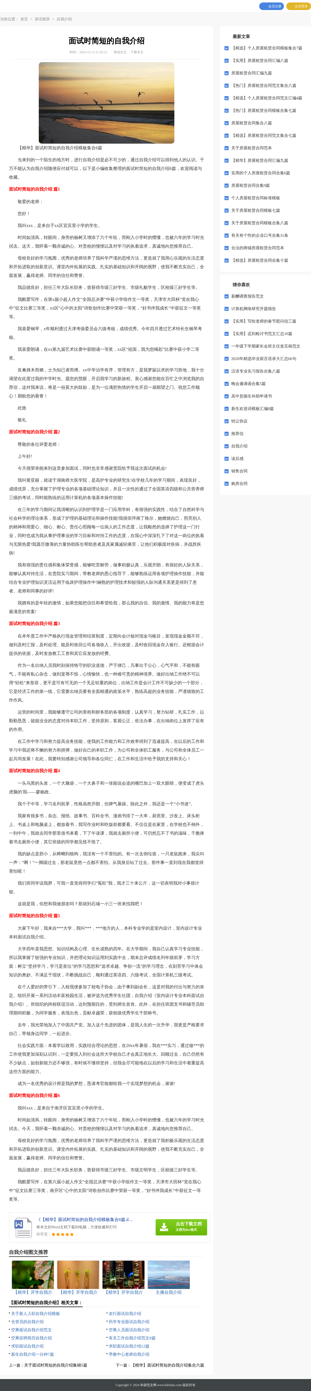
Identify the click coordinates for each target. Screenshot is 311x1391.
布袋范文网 (148, 1385)
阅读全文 (120, 52)
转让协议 (239, 421)
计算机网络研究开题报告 (253, 309)
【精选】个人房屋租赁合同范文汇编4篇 (267, 98)
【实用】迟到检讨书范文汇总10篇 (261, 334)
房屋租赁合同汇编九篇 (251, 73)
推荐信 (237, 433)
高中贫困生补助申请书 (251, 396)
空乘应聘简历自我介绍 (31, 1338)
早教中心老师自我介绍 (129, 1354)
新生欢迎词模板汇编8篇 (252, 408)
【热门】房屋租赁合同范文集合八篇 (263, 85)
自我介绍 (64, 19)
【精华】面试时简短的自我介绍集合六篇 (167, 1365)
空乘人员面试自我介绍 (129, 1330)
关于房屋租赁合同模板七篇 (255, 210)
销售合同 (239, 471)
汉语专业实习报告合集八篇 (255, 371)
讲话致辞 (42, 19)
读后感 (237, 458)
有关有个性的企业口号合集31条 (259, 235)
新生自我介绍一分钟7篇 (32, 1354)
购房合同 (239, 483)
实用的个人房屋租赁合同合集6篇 (260, 173)
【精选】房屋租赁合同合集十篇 (259, 260)
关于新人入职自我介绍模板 (35, 1313)
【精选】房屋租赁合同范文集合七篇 (263, 135)
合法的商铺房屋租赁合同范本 (257, 248)
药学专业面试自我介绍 (129, 1322)
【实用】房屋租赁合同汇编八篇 (259, 60)
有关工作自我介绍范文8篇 (132, 1338)
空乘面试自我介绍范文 (31, 1330)
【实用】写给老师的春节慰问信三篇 (263, 321)
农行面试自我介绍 (125, 1313)
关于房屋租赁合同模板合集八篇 (259, 223)
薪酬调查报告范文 (247, 296)
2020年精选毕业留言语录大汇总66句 (263, 359)
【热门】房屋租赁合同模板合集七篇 (263, 110)
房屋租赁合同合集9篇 (250, 185)
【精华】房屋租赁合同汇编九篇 (259, 160)
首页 (24, 19)
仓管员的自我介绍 (27, 1322)
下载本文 (136, 52)
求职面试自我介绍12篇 (129, 1346)
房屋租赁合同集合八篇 (251, 123)
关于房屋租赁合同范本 (251, 148)
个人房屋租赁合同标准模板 (255, 198)
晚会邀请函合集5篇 (248, 383)
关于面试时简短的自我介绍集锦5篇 (55, 1365)
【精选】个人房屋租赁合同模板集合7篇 (267, 48)
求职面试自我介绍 (27, 1346)
